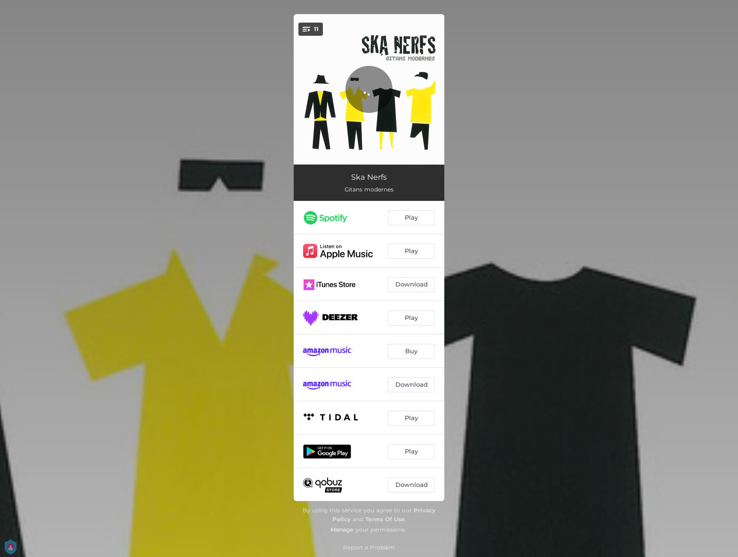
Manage (341, 529)
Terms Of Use (385, 519)
